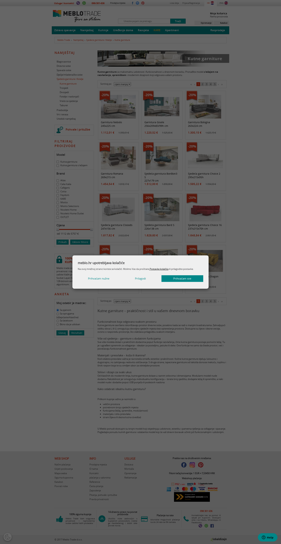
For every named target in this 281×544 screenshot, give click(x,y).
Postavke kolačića (158, 269)
